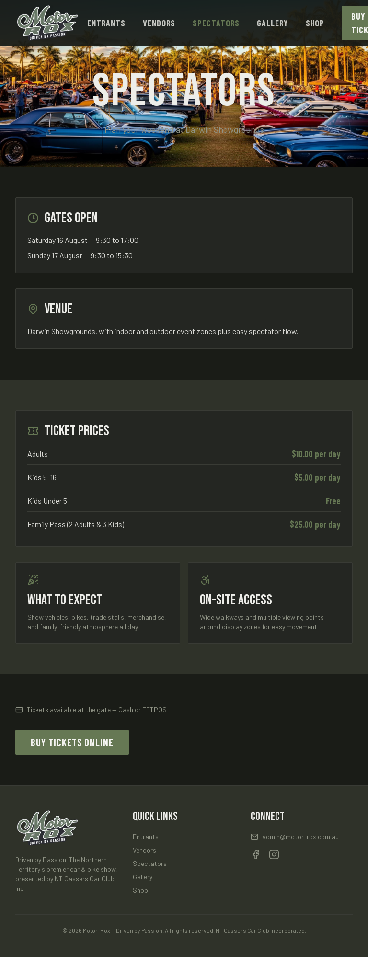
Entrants (106, 23)
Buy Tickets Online (72, 742)
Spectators (216, 23)
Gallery (272, 23)
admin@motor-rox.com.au (295, 836)
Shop (315, 23)
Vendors (159, 23)
